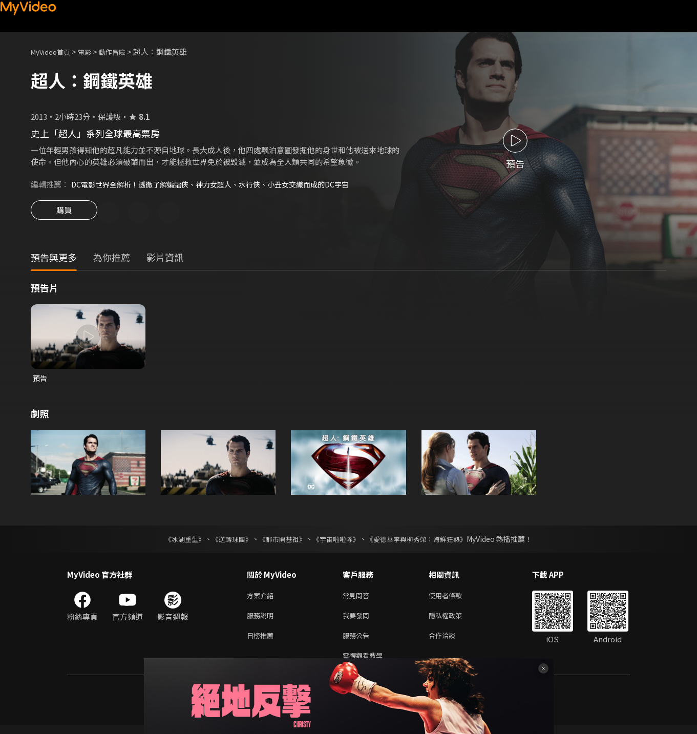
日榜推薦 (262, 641)
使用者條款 (454, 598)
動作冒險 (123, 51)
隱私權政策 (454, 620)
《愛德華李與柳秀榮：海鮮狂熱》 (423, 541)
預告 (40, 379)
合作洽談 (450, 641)
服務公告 (358, 641)
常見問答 (358, 598)
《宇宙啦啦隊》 (337, 541)
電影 (92, 51)
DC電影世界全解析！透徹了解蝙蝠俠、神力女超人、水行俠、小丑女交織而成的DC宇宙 (219, 184)
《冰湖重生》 (176, 541)
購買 (64, 213)
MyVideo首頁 (54, 51)
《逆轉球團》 (226, 541)
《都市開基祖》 (280, 541)
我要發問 (358, 620)
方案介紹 (262, 598)
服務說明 (262, 620)
